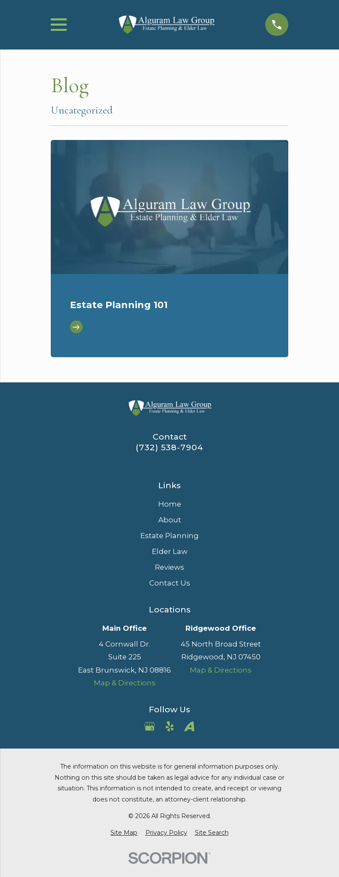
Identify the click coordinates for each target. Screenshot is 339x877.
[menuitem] (123, 832)
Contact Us (169, 583)
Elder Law (170, 551)
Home (169, 504)
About (169, 520)
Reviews (169, 567)
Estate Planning (169, 535)
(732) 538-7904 (169, 447)
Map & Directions (125, 683)
